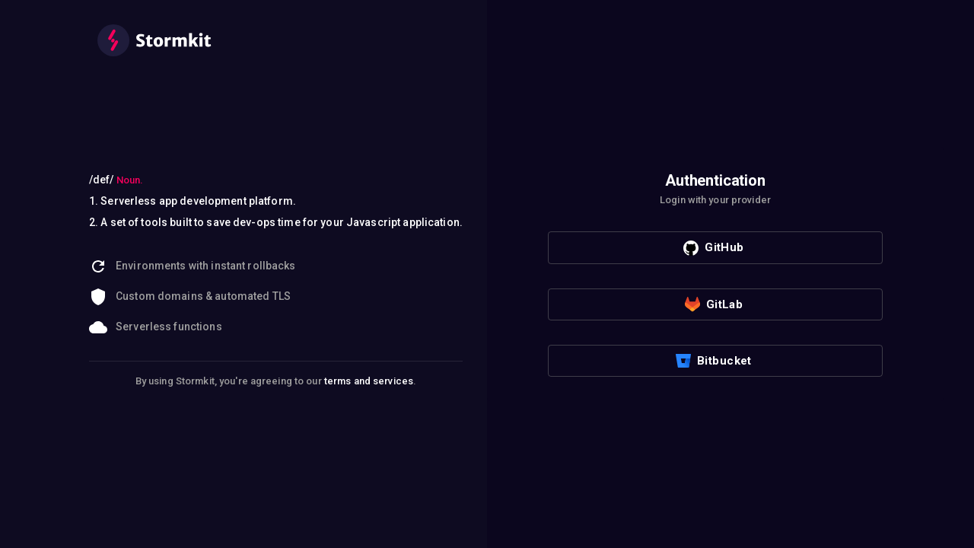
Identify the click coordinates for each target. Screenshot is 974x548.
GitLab (714, 304)
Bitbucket (714, 361)
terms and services (368, 381)
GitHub (713, 248)
